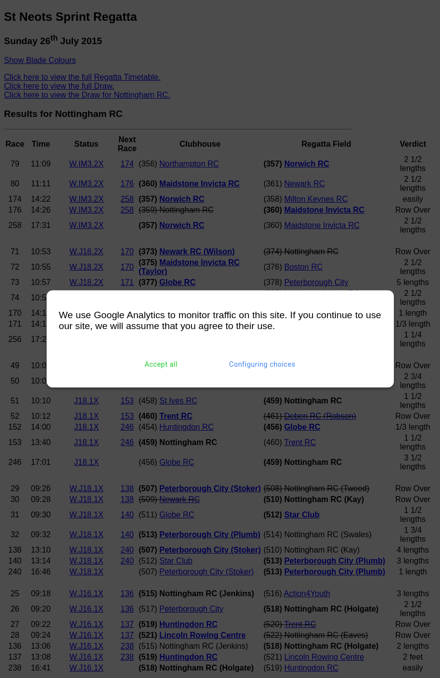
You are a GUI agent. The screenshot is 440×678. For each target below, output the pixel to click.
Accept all (161, 364)
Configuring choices (262, 364)
